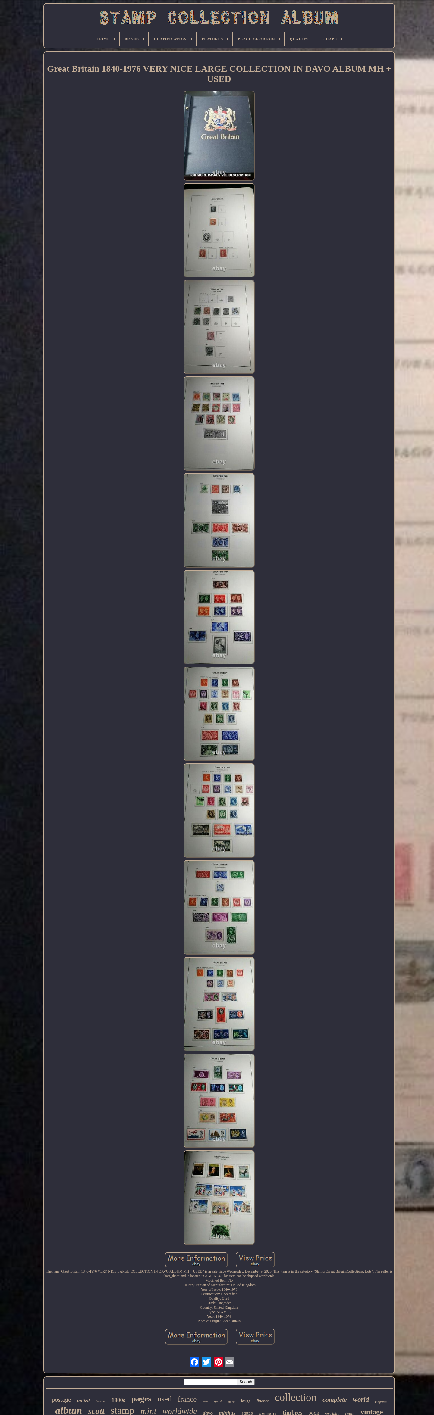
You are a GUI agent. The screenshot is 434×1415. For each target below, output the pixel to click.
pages (141, 1398)
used (164, 1399)
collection (295, 1397)
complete (334, 1399)
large (245, 1400)
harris (100, 1401)
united (83, 1400)
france (187, 1399)
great (218, 1401)
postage (61, 1399)
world (361, 1399)
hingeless (380, 1402)
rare (205, 1402)
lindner (262, 1401)
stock (231, 1402)
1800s (118, 1400)
